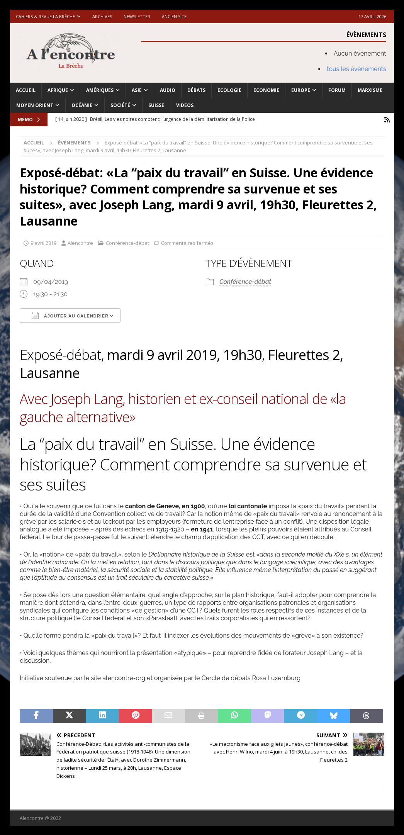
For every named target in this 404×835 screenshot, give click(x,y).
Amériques (100, 90)
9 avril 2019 (43, 242)
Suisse (156, 105)
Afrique (58, 90)
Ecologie (229, 90)
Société (120, 105)
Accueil (26, 90)
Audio (167, 90)
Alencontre (80, 242)
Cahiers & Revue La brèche (45, 16)
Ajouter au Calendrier (70, 315)
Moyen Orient (34, 105)
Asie (137, 90)
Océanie (81, 105)
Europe (300, 90)
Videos (185, 105)
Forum (337, 90)
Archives (102, 16)
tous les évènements (356, 69)
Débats (196, 90)
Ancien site (174, 16)
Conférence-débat (127, 242)
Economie (266, 90)
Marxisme (370, 90)
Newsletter (137, 16)
